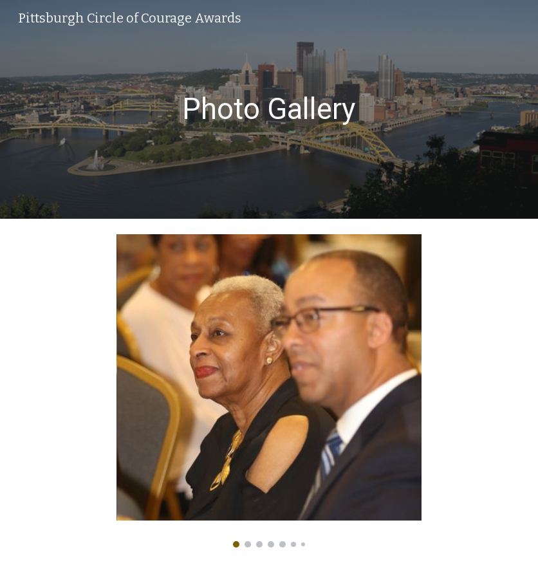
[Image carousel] (269, 391)
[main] (269, 109)
